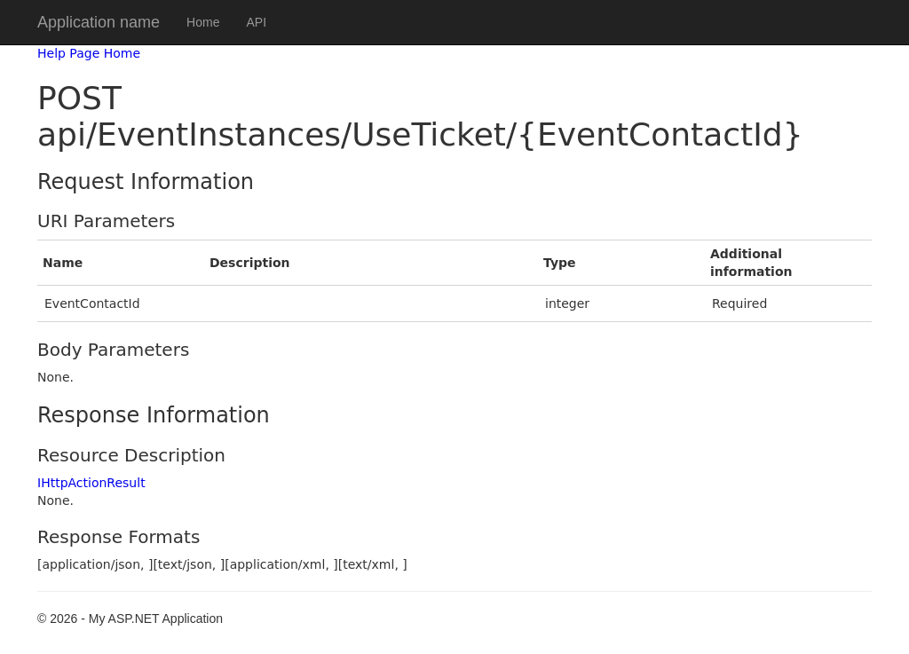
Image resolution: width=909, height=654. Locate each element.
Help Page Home (88, 53)
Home (202, 22)
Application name (98, 22)
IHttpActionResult (91, 483)
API (256, 22)
